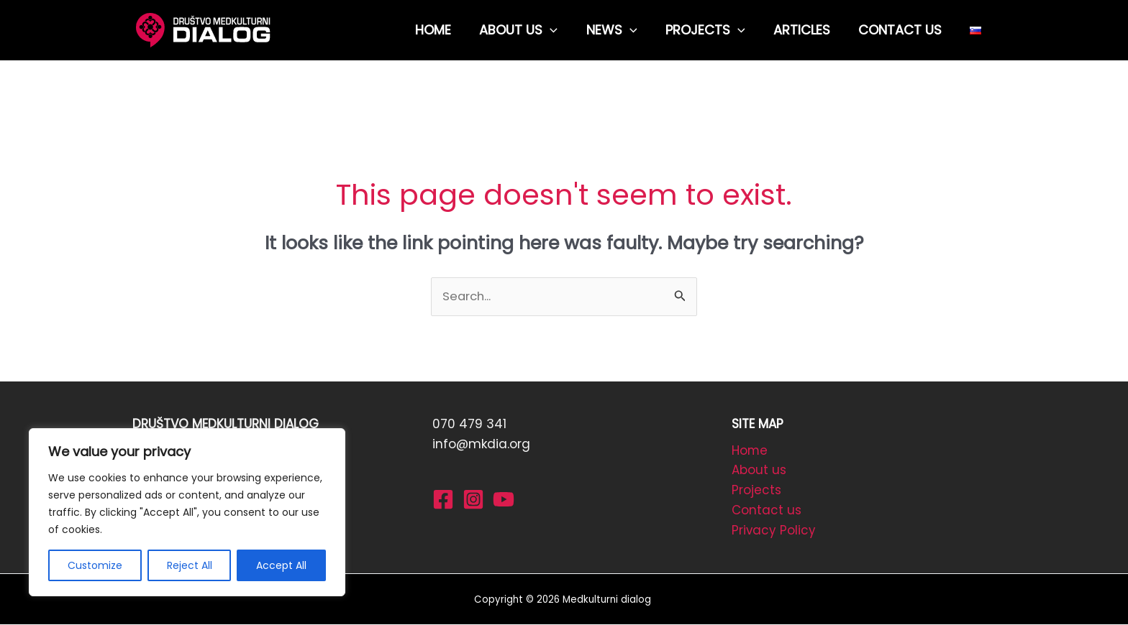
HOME (449, 30)
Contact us (766, 511)
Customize (95, 565)
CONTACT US (903, 30)
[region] (187, 512)
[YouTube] (503, 499)
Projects (756, 491)
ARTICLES (807, 30)
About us (759, 471)
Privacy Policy (774, 531)
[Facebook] (443, 499)
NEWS (621, 30)
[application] (563, 30)
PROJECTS (713, 30)
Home (750, 451)
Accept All (281, 565)
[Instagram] (473, 499)
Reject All (189, 565)
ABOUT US (532, 30)
